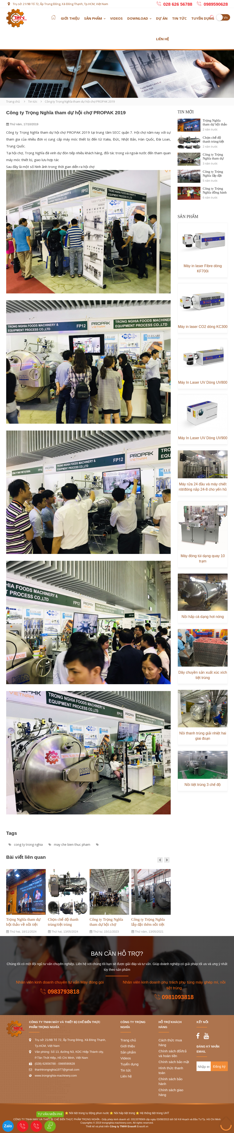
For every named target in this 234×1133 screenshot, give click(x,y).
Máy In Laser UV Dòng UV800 (202, 382)
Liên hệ (162, 39)
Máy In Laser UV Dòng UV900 (202, 438)
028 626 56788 (177, 4)
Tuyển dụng (202, 18)
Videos (116, 18)
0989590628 (216, 4)
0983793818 (59, 991)
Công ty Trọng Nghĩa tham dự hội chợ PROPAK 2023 (106, 924)
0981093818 (174, 997)
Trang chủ (13, 101)
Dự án (162, 18)
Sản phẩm (93, 18)
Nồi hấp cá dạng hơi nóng (203, 617)
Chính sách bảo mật (174, 1062)
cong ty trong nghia (25, 845)
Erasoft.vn (142, 1126)
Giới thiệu (70, 18)
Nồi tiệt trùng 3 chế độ (203, 785)
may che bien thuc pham (69, 845)
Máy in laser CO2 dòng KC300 (203, 327)
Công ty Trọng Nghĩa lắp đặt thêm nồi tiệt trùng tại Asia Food (148, 924)
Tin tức (179, 18)
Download (137, 18)
